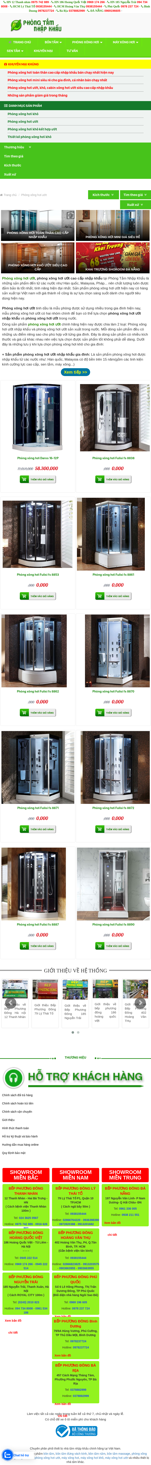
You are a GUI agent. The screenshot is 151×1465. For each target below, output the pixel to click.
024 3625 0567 (28, 1218)
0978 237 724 (130, 6)
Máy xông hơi (124, 42)
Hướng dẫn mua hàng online (20, 1144)
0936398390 (91, 1220)
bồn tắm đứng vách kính (71, 1453)
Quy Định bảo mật (13, 1153)
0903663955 (67, 1268)
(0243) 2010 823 (28, 1302)
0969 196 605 (78, 1302)
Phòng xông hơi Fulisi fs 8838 (113, 458)
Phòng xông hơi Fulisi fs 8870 (113, 691)
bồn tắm (49, 1453)
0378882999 (77, 10)
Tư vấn (72, 51)
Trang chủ (19, 42)
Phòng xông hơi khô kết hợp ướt (32, 129)
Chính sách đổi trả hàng (17, 1095)
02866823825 (71, 1264)
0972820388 (67, 1224)
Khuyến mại (43, 51)
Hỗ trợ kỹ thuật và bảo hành (20, 1136)
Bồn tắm (51, 42)
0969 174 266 (96, 2)
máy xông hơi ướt (116, 1457)
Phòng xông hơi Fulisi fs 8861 (113, 575)
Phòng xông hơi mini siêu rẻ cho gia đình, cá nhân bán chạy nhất (57, 80)
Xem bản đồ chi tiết (13, 1326)
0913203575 (91, 1264)
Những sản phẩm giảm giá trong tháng (37, 95)
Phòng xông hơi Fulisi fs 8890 (113, 924)
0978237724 (46, 10)
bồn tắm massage (118, 1453)
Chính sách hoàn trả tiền (17, 1103)
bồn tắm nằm (96, 1453)
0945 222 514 (29, 1258)
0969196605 (112, 10)
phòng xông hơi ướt (47, 1457)
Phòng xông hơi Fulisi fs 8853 (38, 575)
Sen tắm (13, 51)
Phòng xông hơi (85, 42)
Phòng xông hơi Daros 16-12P (38, 458)
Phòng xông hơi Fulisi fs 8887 (38, 924)
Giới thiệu (8, 1120)
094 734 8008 (24, 1308)
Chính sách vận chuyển (17, 1111)
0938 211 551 (130, 1214)
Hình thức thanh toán (15, 1128)
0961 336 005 (128, 1208)
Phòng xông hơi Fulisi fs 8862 (38, 691)
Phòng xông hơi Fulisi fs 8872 (113, 808)
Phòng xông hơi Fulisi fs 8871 (38, 808)
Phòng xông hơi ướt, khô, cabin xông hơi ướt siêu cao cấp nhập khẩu (60, 88)
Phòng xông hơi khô (23, 114)
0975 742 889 (40, 2)
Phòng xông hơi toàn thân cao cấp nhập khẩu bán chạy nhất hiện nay (61, 72)
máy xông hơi (70, 1457)
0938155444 (44, 6)
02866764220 (71, 1220)
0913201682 (86, 1224)
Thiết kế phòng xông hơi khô (29, 137)
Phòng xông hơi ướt (23, 121)
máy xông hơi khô (92, 1457)
